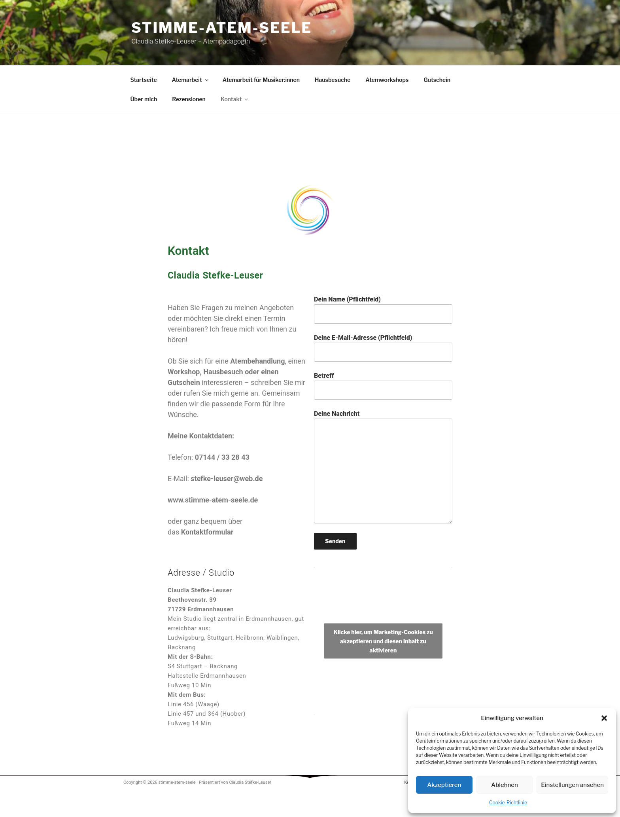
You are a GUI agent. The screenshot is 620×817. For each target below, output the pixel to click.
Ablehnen (504, 785)
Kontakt (235, 99)
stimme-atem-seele (221, 27)
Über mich (143, 99)
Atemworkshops (386, 79)
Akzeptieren (444, 785)
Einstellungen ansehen (572, 785)
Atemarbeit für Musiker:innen (261, 79)
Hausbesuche (332, 79)
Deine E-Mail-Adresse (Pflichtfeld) (383, 348)
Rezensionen (189, 99)
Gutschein (436, 79)
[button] (604, 718)
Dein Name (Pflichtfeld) (383, 309)
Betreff (383, 386)
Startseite (143, 79)
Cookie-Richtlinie (508, 803)
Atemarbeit (191, 79)
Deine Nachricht (383, 466)
